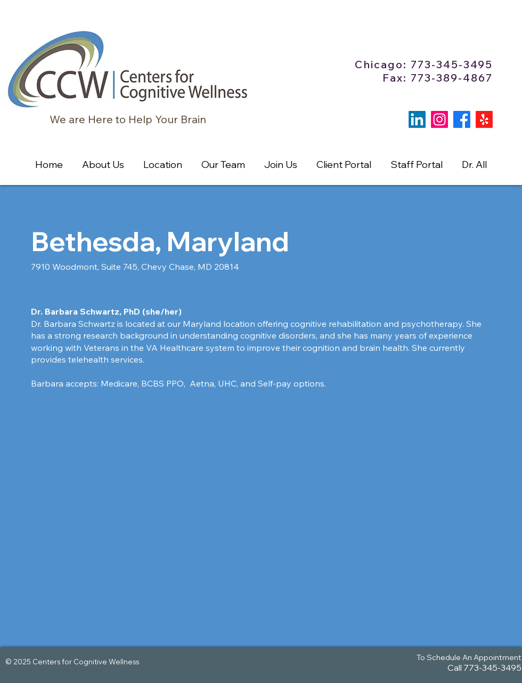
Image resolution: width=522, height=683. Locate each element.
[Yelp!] (484, 119)
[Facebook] (461, 119)
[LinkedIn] (417, 119)
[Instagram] (439, 119)
